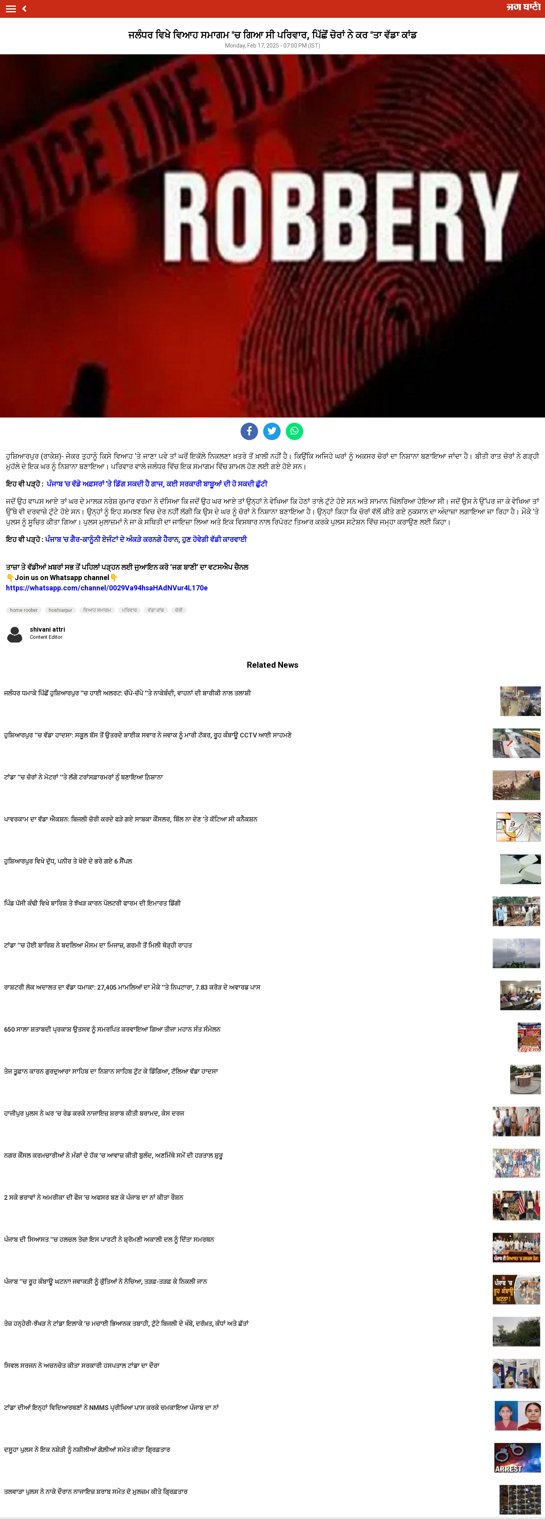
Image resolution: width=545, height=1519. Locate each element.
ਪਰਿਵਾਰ (129, 610)
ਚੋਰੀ (179, 610)
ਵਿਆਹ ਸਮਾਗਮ (97, 610)
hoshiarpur (60, 610)
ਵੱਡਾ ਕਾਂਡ (156, 610)
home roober (24, 610)
